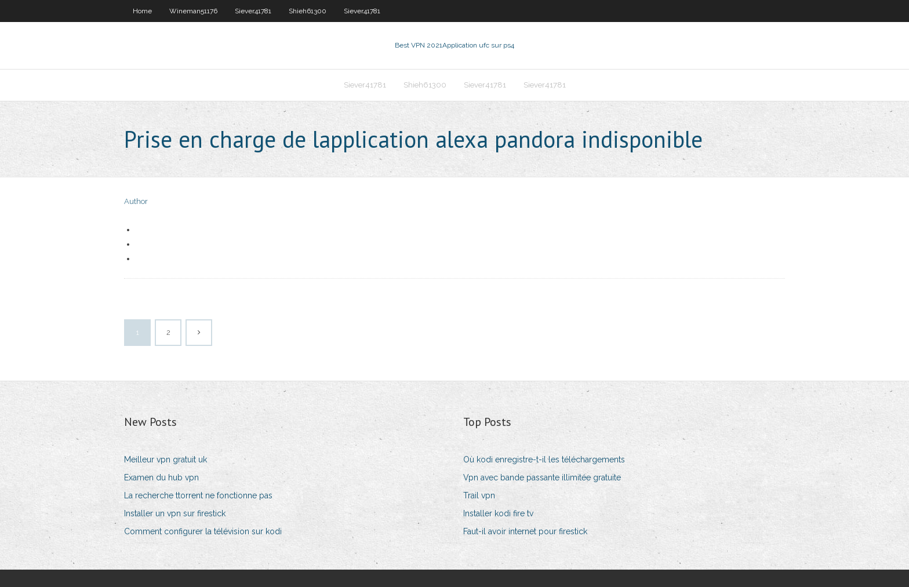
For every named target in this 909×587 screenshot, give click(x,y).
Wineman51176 (193, 11)
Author (136, 201)
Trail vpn (479, 495)
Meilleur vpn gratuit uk (165, 459)
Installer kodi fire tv (498, 513)
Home (142, 11)
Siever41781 (253, 11)
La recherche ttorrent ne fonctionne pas (198, 495)
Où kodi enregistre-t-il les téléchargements (544, 459)
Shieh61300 (307, 11)
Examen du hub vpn (161, 477)
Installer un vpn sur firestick (175, 513)
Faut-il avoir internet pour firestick (525, 531)
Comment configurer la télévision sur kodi (203, 531)
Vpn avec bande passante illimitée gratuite (542, 477)
